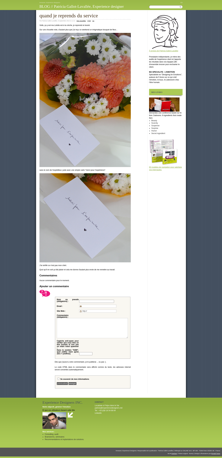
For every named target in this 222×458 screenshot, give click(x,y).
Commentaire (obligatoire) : (63, 316)
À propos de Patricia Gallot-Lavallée (163, 51)
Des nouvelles (81, 21)
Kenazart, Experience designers (49, 2)
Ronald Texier (215, 453)
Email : (60, 306)
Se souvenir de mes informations (74, 379)
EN (182, 2)
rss (93, 21)
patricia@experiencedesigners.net (108, 408)
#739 (89, 21)
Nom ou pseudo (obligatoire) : (68, 300)
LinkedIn (98, 413)
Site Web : (61, 311)
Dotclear (174, 453)
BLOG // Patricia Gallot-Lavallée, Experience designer (81, 6)
